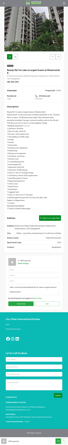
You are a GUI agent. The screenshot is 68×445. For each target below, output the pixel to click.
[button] (52, 56)
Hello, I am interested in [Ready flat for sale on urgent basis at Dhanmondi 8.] (34, 289)
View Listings (23, 263)
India (7, 324)
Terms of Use (36, 298)
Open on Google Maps (50, 218)
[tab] (9, 56)
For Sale (10, 65)
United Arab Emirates (13, 329)
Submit (58, 395)
